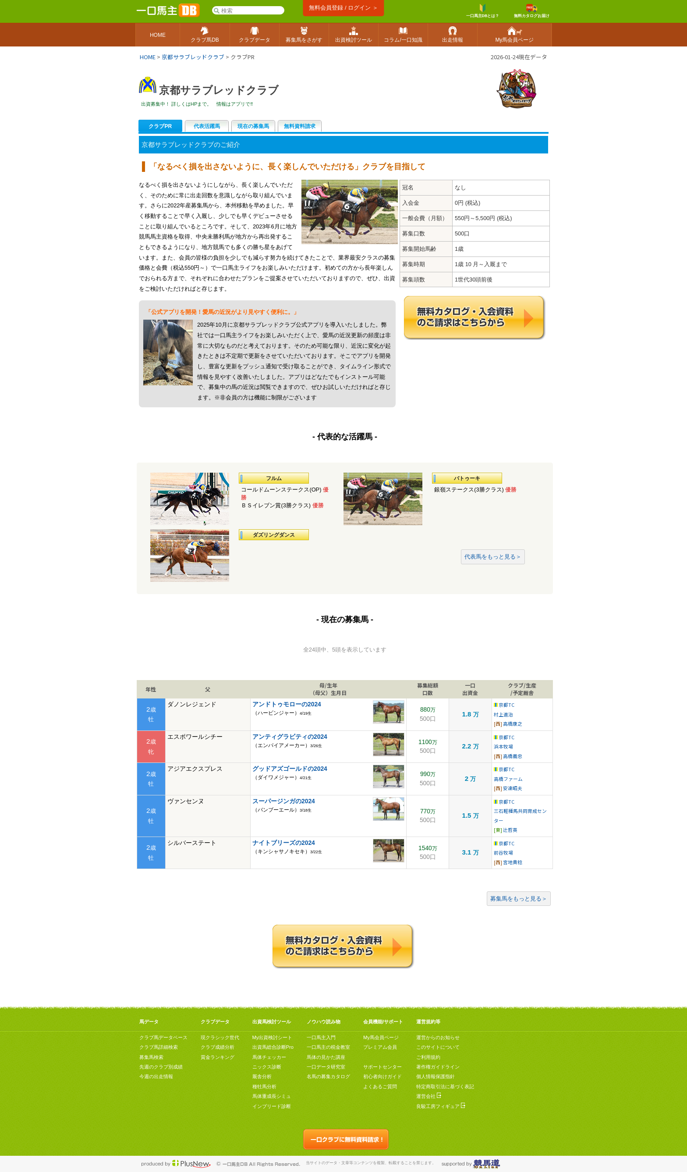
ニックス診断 (266, 1066)
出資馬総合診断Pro (273, 1047)
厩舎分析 (262, 1076)
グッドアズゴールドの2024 (289, 768)
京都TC (504, 705)
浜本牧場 (503, 746)
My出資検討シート (272, 1037)
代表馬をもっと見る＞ (492, 556)
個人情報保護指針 (435, 1076)
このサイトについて (438, 1047)
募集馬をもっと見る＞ (518, 898)
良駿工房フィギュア (440, 1106)
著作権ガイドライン (438, 1066)
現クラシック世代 (220, 1037)
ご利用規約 (428, 1057)
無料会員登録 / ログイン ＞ (343, 7)
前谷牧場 (503, 852)
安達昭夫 (512, 788)
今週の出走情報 (156, 1076)
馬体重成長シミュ (271, 1096)
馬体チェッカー (269, 1057)
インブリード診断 (271, 1106)
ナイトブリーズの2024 (283, 842)
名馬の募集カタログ (328, 1076)
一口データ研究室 (326, 1066)
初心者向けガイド (382, 1076)
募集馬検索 (151, 1057)
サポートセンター (382, 1066)
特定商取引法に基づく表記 (445, 1086)
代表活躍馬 (207, 126)
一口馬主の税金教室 (328, 1047)
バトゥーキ (467, 478)
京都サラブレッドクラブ (193, 57)
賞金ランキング (217, 1057)
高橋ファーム (508, 779)
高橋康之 (512, 723)
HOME (148, 57)
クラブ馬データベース (163, 1037)
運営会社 (428, 1096)
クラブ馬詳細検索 (158, 1047)
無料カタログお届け (531, 11)
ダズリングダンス (274, 535)
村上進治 (503, 714)
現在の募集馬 (253, 126)
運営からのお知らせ (438, 1037)
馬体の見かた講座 (326, 1057)
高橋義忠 (512, 756)
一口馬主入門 (321, 1037)
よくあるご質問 (380, 1086)
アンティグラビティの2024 (289, 736)
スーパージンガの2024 (283, 801)
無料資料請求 (299, 126)
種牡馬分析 (264, 1086)
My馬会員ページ (381, 1037)
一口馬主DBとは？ (482, 11)
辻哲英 (510, 829)
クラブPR (160, 126)
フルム (274, 478)
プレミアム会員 (380, 1047)
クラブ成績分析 (217, 1047)
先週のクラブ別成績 (161, 1066)
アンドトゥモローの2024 (286, 704)
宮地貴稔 (512, 862)
